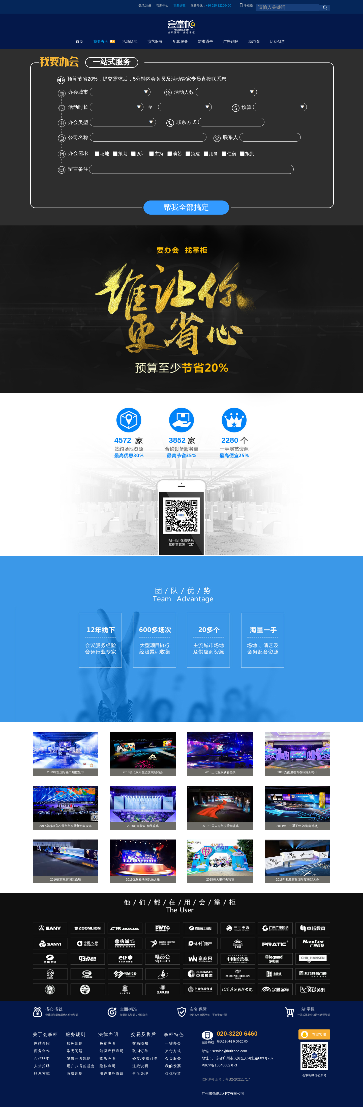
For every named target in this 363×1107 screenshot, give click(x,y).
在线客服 (319, 1034)
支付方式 (173, 1051)
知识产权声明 (112, 1051)
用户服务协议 (112, 1073)
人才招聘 (42, 1066)
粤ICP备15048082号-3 (219, 1065)
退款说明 (140, 1066)
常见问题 (75, 1051)
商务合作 (42, 1051)
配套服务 (180, 41)
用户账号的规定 (81, 1066)
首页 (79, 41)
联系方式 (42, 1073)
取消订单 (140, 1051)
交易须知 (140, 1043)
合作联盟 (42, 1058)
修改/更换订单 (145, 1058)
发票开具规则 (79, 1058)
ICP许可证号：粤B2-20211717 (226, 1079)
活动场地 (129, 41)
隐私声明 (108, 1066)
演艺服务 (155, 41)
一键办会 (173, 1043)
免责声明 (108, 1043)
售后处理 (140, 1073)
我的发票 (173, 1066)
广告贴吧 (230, 41)
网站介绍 (42, 1043)
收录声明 (108, 1058)
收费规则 (75, 1073)
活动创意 (277, 41)
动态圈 (254, 41)
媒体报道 (173, 1073)
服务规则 (75, 1043)
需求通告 (205, 41)
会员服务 (173, 1058)
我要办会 (100, 41)
